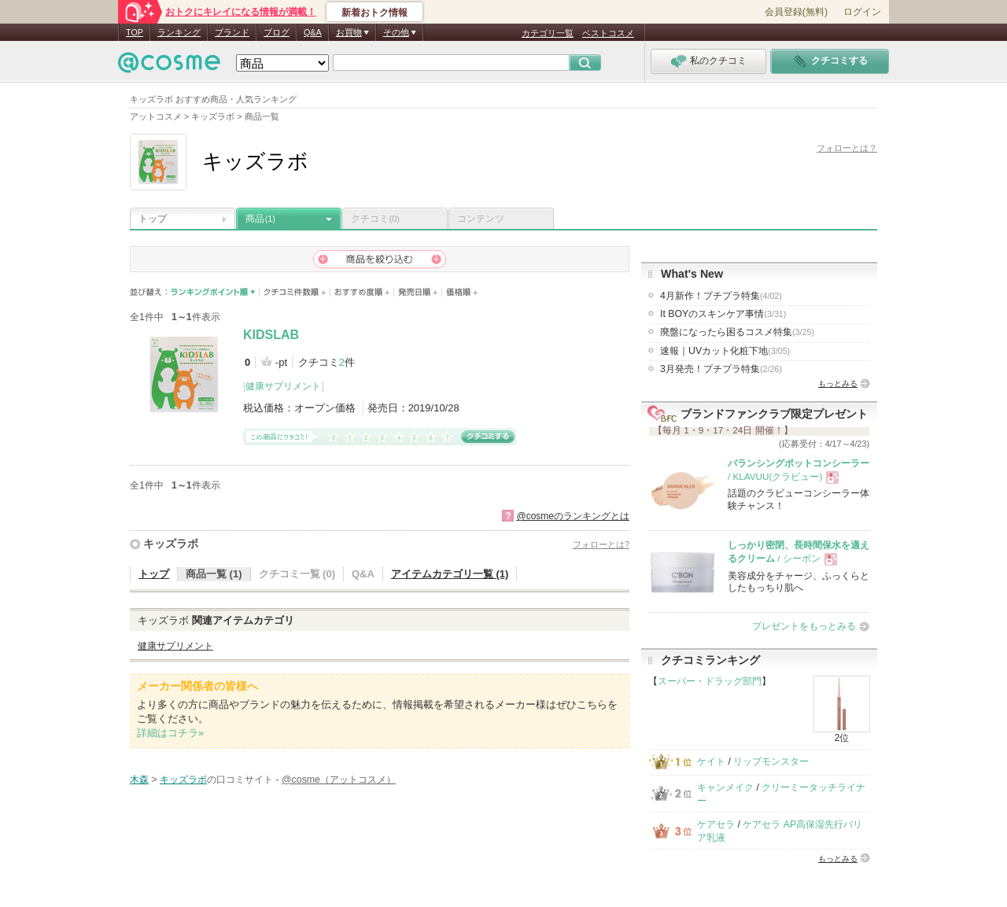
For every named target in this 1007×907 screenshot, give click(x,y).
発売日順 (418, 292)
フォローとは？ (847, 148)
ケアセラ (716, 824)
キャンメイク (725, 787)
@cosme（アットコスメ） (339, 779)
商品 (260, 218)
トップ (152, 218)
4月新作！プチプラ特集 (721, 295)
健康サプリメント (283, 386)
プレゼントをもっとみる (804, 626)
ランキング (179, 32)
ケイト (711, 761)
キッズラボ (170, 543)
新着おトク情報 (374, 12)
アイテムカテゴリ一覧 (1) (450, 574)
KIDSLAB (271, 334)
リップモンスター (771, 761)
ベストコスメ (608, 33)
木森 (139, 779)
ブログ (277, 32)
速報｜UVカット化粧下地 (725, 350)
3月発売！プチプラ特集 (721, 368)
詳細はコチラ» (170, 733)
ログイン (862, 11)
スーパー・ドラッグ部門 (710, 681)
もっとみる (838, 383)
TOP (134, 32)
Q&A (313, 32)
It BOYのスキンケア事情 (723, 313)
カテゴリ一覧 (548, 33)
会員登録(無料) (796, 11)
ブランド (232, 32)
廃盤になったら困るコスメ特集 (737, 331)
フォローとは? (601, 544)
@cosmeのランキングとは (572, 516)
